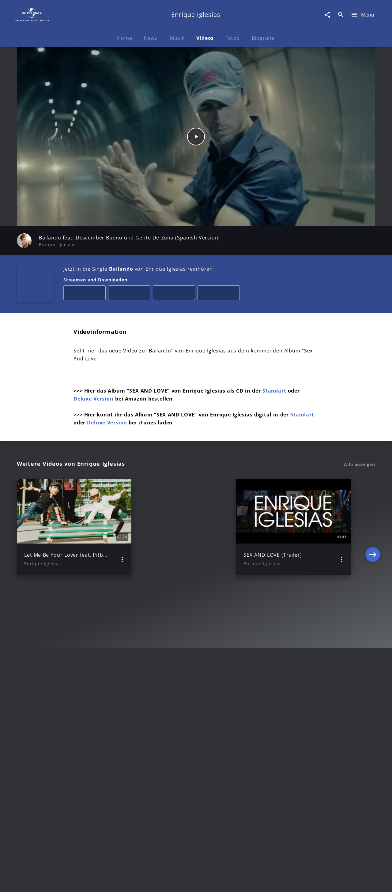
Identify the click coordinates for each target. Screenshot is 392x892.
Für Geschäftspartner (333, 881)
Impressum (46, 881)
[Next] (372, 527)
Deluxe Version (94, 398)
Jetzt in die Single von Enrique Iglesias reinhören (138, 268)
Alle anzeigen (359, 464)
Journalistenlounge (280, 881)
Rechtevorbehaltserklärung (97, 881)
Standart (275, 390)
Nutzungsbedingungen (226, 881)
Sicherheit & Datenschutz (164, 881)
